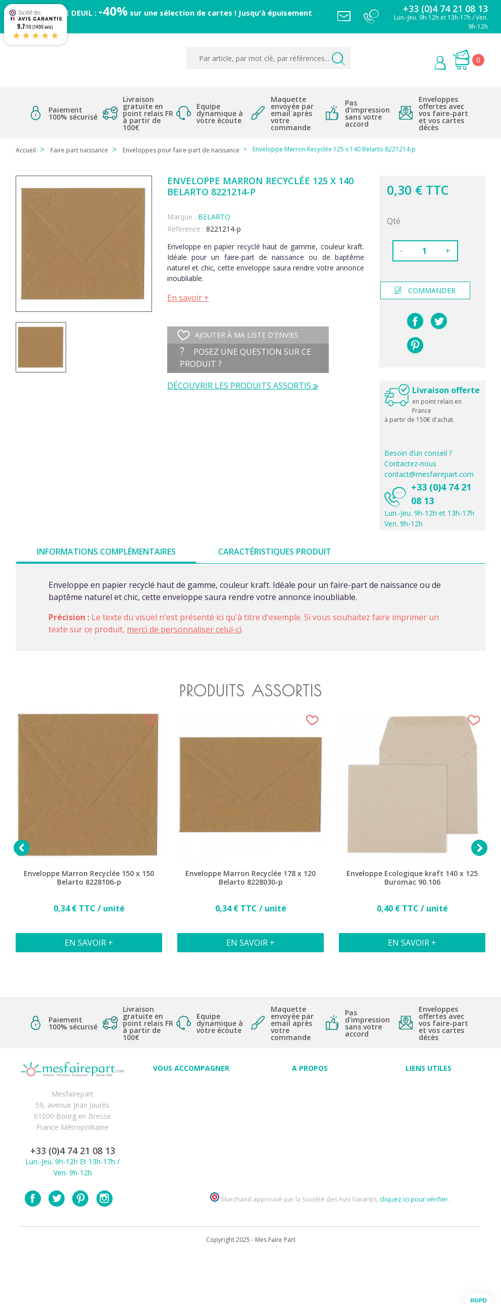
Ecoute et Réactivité (309, 1132)
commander (425, 290)
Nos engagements (310, 1121)
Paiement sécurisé (428, 1088)
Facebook (33, 1247)
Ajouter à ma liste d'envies (237, 335)
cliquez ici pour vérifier (414, 1248)
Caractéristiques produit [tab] (274, 551)
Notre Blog (310, 1154)
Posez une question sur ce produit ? (245, 357)
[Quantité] (424, 250)
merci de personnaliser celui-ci (184, 629)
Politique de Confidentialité (428, 1132)
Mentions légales (429, 1099)
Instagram (104, 1247)
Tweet (439, 321)
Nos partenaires (310, 1143)
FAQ (191, 1110)
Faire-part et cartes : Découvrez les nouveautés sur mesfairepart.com (191, 1165)
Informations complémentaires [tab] (106, 551)
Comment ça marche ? (310, 1110)
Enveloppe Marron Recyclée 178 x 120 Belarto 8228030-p (250, 878)
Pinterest (415, 345)
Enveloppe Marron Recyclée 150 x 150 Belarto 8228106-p (89, 878)
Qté (393, 221)
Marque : (181, 217)
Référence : (185, 229)
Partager (415, 321)
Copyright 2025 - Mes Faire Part (250, 1288)
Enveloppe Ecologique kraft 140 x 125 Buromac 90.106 (412, 878)
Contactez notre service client (428, 1154)
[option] (89, 837)
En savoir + (188, 297)
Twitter (56, 1247)
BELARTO (214, 217)
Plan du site (428, 1165)
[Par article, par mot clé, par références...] (268, 58)
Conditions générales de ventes (428, 1121)
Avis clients (310, 1088)
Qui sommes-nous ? (310, 1099)
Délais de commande (429, 1143)
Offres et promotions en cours (191, 1121)
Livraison (428, 1110)
